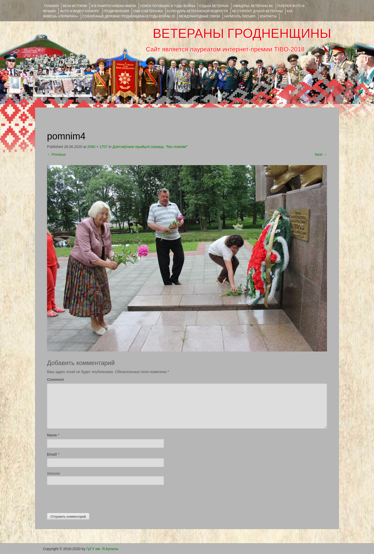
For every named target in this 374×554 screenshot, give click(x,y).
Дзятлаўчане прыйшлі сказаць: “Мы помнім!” (150, 147)
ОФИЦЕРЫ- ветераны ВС (253, 6)
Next (321, 154)
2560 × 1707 (97, 147)
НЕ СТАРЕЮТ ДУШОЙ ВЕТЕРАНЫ (257, 11)
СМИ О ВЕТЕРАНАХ (148, 11)
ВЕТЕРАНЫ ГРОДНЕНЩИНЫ (242, 33)
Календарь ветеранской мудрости (197, 11)
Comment (55, 379)
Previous (56, 154)
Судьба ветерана (214, 6)
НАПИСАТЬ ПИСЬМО (240, 16)
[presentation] (86, 498)
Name (52, 435)
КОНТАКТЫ (268, 16)
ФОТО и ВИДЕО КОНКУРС (79, 11)
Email (52, 454)
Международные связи (199, 16)
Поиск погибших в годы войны (167, 6)
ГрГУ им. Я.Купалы (102, 549)
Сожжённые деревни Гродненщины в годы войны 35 (128, 16)
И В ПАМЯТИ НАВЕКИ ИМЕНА (113, 6)
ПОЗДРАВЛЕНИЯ (116, 11)
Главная (51, 6)
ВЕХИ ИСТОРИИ (75, 6)
